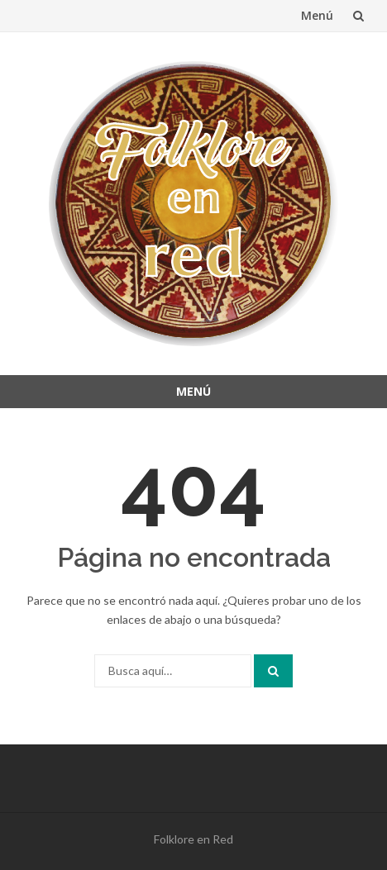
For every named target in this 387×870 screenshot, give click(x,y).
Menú (317, 15)
